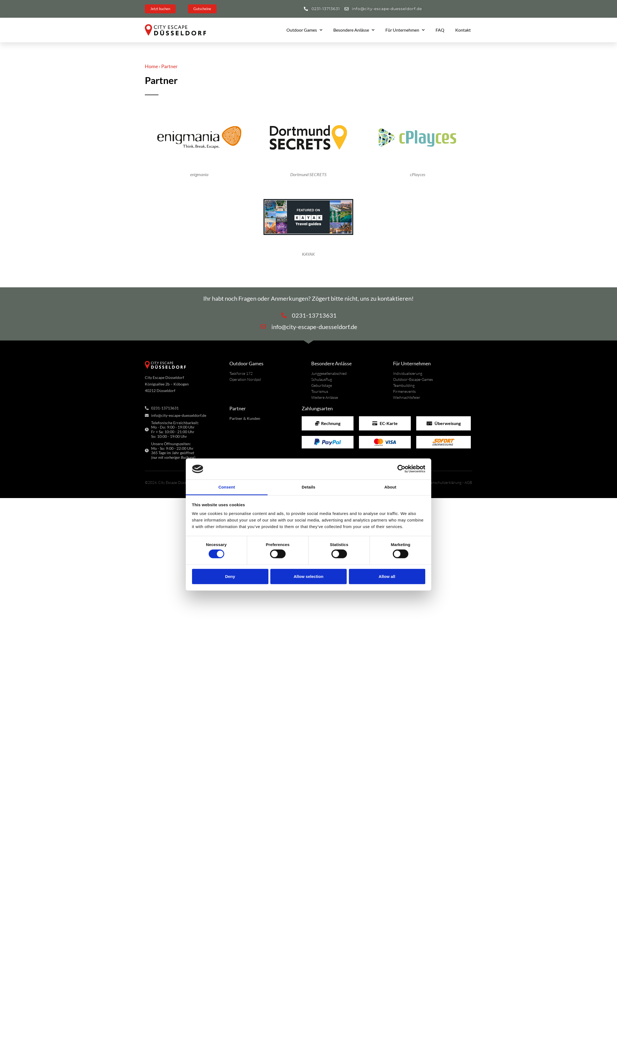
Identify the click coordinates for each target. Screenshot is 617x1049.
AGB (468, 482)
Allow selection (308, 576)
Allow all (387, 576)
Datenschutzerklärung (443, 482)
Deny (230, 576)
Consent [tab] (226, 487)
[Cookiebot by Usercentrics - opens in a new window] (401, 469)
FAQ (440, 29)
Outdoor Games (304, 30)
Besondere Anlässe (354, 30)
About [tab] (390, 487)
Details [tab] (308, 487)
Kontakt (463, 29)
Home (151, 66)
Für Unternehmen (405, 30)
